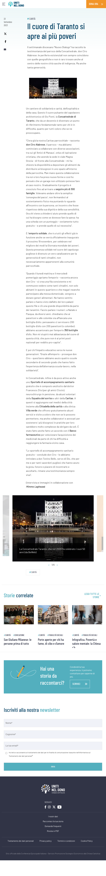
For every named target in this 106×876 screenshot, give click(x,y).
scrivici (79, 684)
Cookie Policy (87, 841)
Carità (32, 19)
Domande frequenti (53, 826)
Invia (53, 767)
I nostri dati (53, 817)
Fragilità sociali (56, 635)
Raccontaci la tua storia (53, 821)
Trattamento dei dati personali (21, 841)
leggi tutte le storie (91, 596)
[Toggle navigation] (3, 4)
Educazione (19, 635)
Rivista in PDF (53, 831)
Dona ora (93, 4)
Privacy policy (46, 841)
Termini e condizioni (66, 841)
